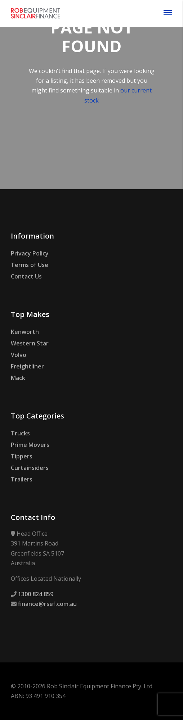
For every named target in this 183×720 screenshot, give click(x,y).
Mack (18, 378)
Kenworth (25, 332)
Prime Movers (30, 445)
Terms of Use (29, 265)
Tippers (21, 456)
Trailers (21, 479)
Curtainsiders (30, 468)
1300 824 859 (35, 594)
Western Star (30, 343)
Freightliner (27, 366)
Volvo (18, 355)
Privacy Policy (30, 253)
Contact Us (26, 276)
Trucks (20, 433)
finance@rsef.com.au (47, 604)
